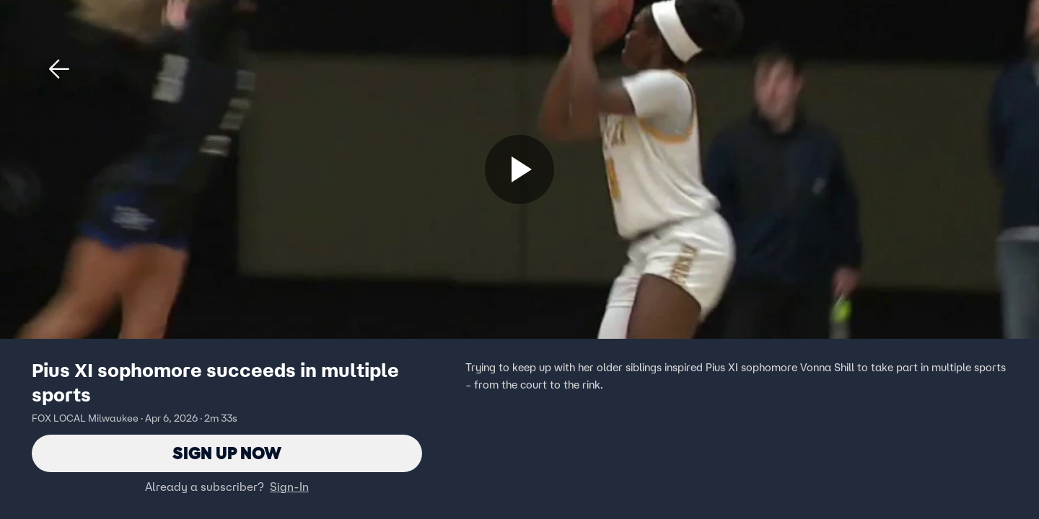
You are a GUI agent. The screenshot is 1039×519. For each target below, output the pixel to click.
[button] (59, 69)
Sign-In (289, 486)
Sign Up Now (226, 453)
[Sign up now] (519, 169)
